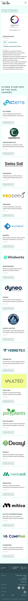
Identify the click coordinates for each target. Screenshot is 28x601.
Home (2, 595)
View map (24, 582)
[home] (5, 2)
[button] (25, 2)
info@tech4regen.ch (23, 584)
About (12, 595)
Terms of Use (24, 595)
